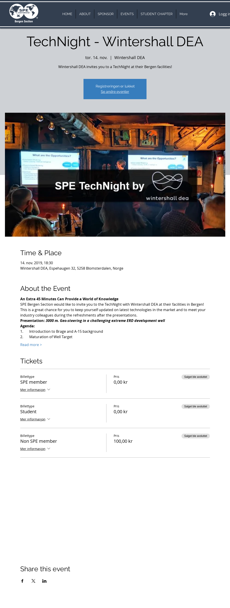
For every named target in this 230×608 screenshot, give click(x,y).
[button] (85, 13)
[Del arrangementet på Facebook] (22, 581)
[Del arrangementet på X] (33, 581)
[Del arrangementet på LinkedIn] (44, 581)
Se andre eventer (115, 91)
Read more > (31, 344)
